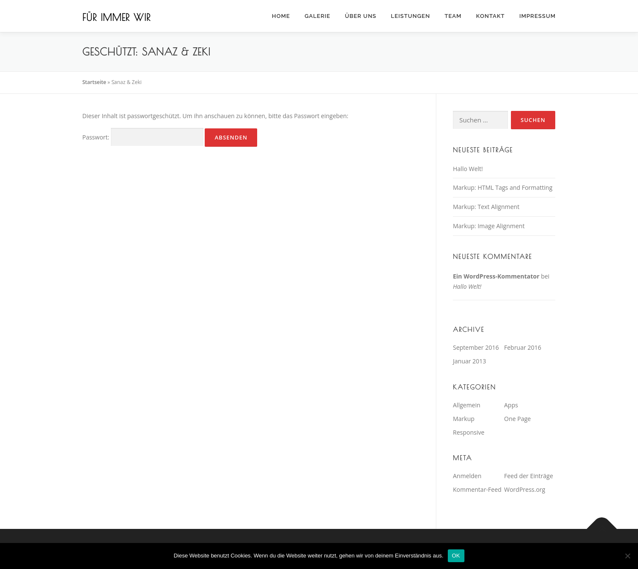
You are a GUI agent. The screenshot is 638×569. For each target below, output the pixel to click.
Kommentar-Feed (477, 489)
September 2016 (476, 347)
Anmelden (467, 476)
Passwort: (142, 137)
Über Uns (361, 16)
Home (281, 16)
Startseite (94, 82)
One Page (517, 419)
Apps (511, 405)
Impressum (537, 16)
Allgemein (466, 405)
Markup (464, 419)
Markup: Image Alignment (489, 226)
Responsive (468, 432)
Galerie (317, 16)
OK (456, 555)
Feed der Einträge (528, 476)
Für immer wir (116, 17)
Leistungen (410, 16)
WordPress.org (524, 489)
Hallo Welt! (468, 169)
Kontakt (490, 16)
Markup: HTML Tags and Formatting (502, 187)
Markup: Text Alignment (486, 207)
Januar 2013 (469, 361)
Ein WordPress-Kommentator (496, 276)
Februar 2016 (522, 347)
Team (452, 16)
